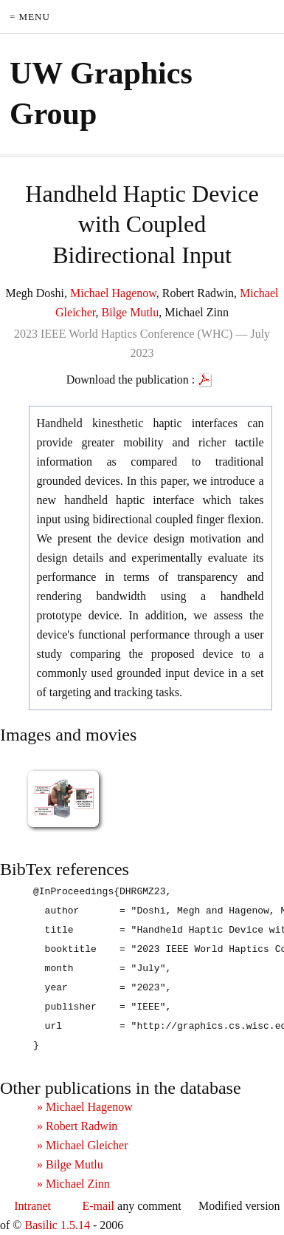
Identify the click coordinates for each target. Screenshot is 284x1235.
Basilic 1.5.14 (56, 1225)
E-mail (99, 1206)
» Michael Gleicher (82, 1145)
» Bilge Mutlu (70, 1164)
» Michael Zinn (73, 1183)
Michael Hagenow (113, 293)
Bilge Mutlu (130, 312)
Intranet (32, 1206)
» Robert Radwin (77, 1126)
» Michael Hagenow (85, 1106)
